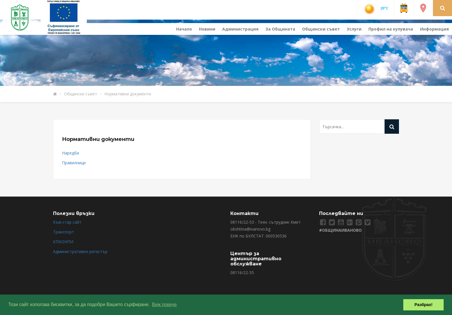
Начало (184, 29)
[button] (442, 7)
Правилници (74, 162)
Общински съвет (321, 29)
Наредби (70, 153)
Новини (207, 29)
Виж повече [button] (164, 304)
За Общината (280, 29)
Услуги (354, 29)
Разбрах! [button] (424, 304)
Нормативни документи (127, 94)
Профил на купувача (390, 29)
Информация (434, 29)
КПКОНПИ (63, 241)
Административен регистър (80, 251)
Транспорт (63, 232)
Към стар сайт (67, 222)
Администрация (240, 29)
